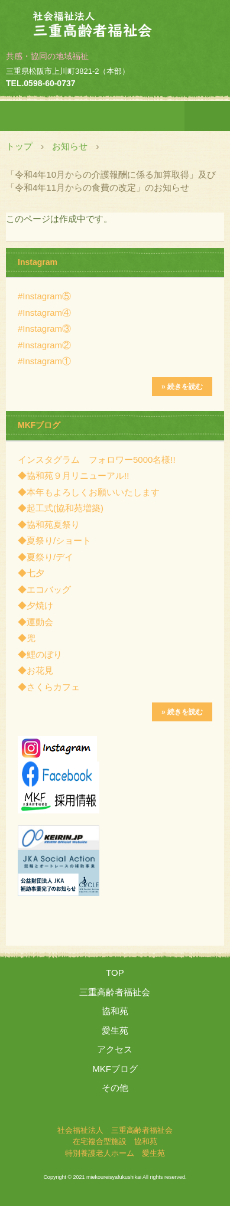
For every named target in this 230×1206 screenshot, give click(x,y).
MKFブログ (39, 425)
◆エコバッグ (44, 589)
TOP (115, 973)
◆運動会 (35, 622)
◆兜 (26, 638)
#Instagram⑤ (44, 296)
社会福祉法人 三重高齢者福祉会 (115, 19)
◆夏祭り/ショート (54, 540)
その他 (115, 1088)
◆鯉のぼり (40, 654)
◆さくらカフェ (49, 687)
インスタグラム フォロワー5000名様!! (97, 460)
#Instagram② (44, 345)
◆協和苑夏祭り (49, 524)
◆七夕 (31, 573)
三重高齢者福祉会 (114, 992)
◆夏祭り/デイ (45, 557)
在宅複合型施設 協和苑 (115, 1141)
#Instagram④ (44, 313)
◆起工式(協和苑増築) (60, 508)
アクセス (114, 1049)
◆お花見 (35, 670)
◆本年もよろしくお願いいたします (89, 492)
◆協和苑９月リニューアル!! (73, 475)
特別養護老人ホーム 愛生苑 (115, 1153)
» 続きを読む (182, 387)
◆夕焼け (35, 605)
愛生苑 (115, 1030)
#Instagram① (44, 361)
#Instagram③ (44, 328)
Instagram (37, 262)
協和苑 (115, 1011)
